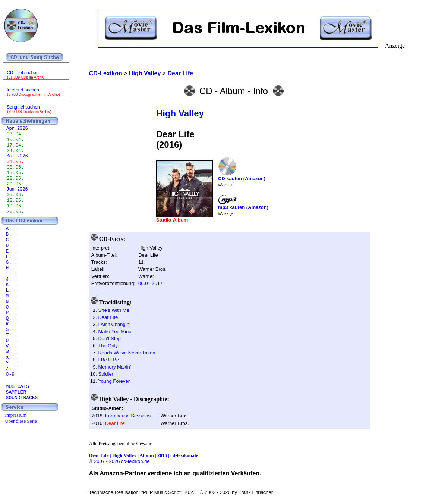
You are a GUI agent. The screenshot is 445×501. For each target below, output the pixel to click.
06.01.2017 (150, 283)
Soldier (105, 374)
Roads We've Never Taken (126, 353)
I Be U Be (108, 360)
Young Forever (114, 381)
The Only (108, 345)
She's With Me (113, 310)
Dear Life (108, 317)
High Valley (180, 113)
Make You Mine (114, 331)
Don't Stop (109, 338)
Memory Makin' (114, 367)
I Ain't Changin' (114, 324)
